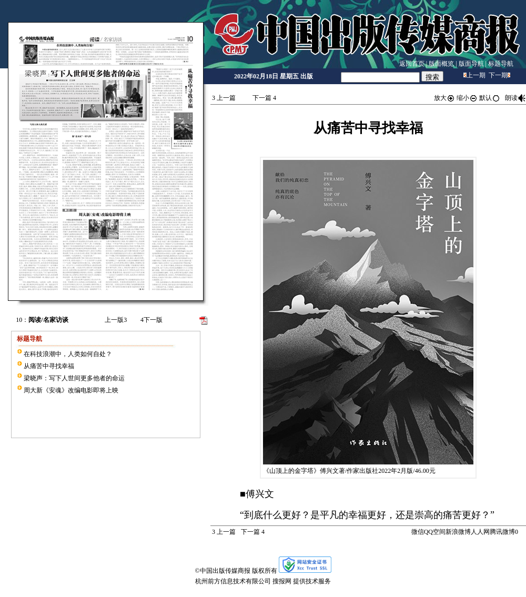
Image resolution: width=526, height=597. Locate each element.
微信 (417, 531)
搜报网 (281, 581)
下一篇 (264, 98)
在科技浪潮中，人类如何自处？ (68, 354)
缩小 (467, 98)
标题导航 (500, 63)
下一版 (151, 319)
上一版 (116, 319)
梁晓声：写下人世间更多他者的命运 (74, 378)
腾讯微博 (502, 531)
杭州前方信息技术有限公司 (233, 581)
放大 (444, 98)
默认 (489, 98)
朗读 (515, 98)
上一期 (476, 75)
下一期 (498, 75)
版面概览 (441, 63)
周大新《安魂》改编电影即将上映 (71, 390)
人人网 (480, 531)
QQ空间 (435, 531)
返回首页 (411, 63)
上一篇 (224, 98)
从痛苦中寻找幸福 (49, 366)
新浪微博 (458, 531)
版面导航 (471, 63)
